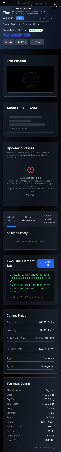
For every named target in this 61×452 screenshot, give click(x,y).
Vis (8, 42)
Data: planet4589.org (44, 447)
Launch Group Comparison (48, 218)
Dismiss (41, 18)
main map (26, 155)
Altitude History (11, 219)
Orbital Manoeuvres (28, 219)
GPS (20, 30)
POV (21, 42)
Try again (30, 195)
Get (20, 18)
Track (37, 42)
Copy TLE (45, 263)
